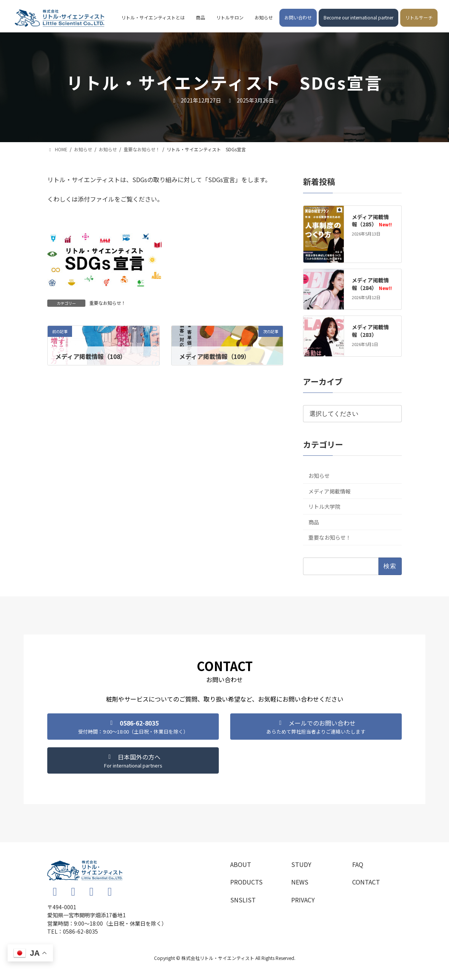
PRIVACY (303, 899)
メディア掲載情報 (329, 491)
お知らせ (319, 475)
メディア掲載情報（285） (371, 220)
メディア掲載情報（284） (371, 284)
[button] (133, 726)
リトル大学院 (324, 506)
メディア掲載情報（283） (370, 330)
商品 (313, 522)
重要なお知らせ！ (107, 303)
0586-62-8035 (80, 931)
